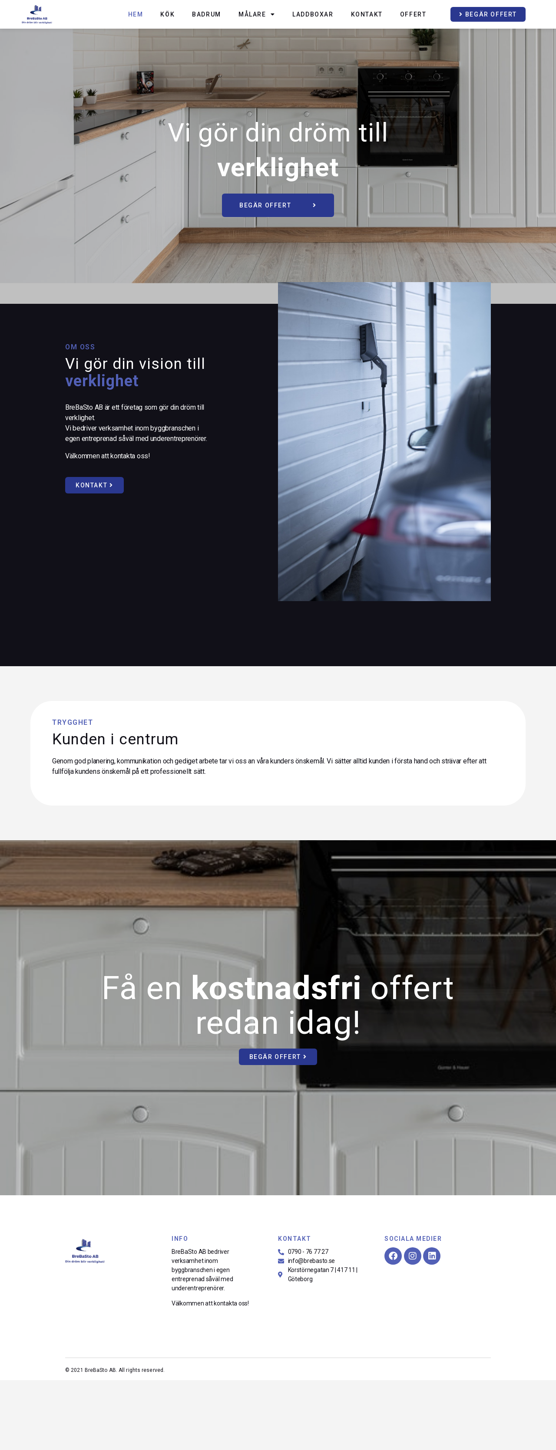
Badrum (206, 14)
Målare (256, 14)
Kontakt (367, 14)
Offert (413, 14)
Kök (167, 14)
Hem (135, 14)
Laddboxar (312, 14)
